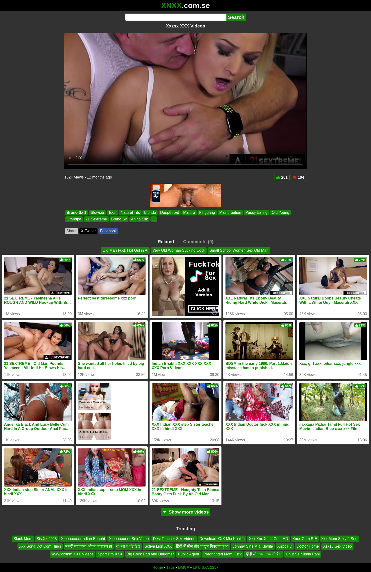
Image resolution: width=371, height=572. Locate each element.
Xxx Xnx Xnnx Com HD (268, 539)
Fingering (207, 212)
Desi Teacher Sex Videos (174, 539)
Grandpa (73, 219)
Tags (170, 567)
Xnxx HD (284, 547)
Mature (189, 212)
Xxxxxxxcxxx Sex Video (129, 539)
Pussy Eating (256, 212)
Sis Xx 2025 (47, 539)
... (153, 219)
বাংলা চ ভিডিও (128, 547)
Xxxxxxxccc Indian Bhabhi (83, 539)
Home (158, 567)
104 (298, 177)
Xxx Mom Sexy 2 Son (339, 539)
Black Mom (22, 539)
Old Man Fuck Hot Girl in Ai (125, 250)
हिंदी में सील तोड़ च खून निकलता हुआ (202, 547)
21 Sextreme (96, 219)
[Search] (175, 17)
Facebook (108, 231)
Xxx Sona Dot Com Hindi (40, 547)
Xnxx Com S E (304, 539)
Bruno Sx (119, 219)
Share (71, 231)
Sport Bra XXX (110, 554)
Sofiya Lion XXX (158, 547)
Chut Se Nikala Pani (303, 554)
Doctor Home (307, 547)
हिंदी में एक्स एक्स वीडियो (264, 554)
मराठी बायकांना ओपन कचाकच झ (88, 547)
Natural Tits (130, 212)
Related (166, 241)
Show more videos (185, 511)
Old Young (280, 212)
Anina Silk (139, 219)
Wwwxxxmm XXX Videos (72, 554)
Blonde (150, 212)
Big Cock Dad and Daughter (150, 554)
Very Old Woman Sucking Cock (178, 250)
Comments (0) (198, 241)
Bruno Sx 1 (76, 212)
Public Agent (188, 554)
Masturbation (230, 212)
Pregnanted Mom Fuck (222, 554)
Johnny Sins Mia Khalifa (253, 547)
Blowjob (97, 212)
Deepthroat (169, 212)
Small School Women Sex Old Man (239, 250)
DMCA (183, 567)
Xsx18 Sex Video (337, 547)
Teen (112, 212)
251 (282, 177)
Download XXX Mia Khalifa (222, 539)
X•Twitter (88, 231)
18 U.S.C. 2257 (205, 567)
